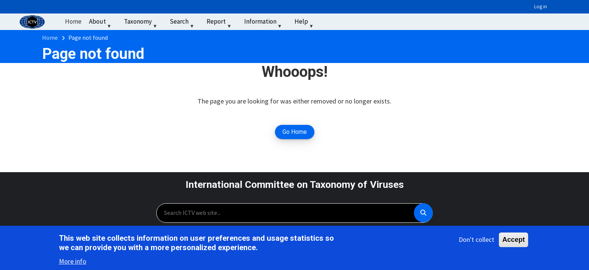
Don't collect (476, 240)
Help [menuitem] (304, 23)
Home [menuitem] (73, 21)
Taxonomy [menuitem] (141, 23)
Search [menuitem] (183, 23)
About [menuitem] (101, 23)
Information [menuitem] (264, 23)
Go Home (294, 131)
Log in (540, 6)
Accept (513, 240)
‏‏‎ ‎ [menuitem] (326, 21)
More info (72, 262)
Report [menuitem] (220, 23)
